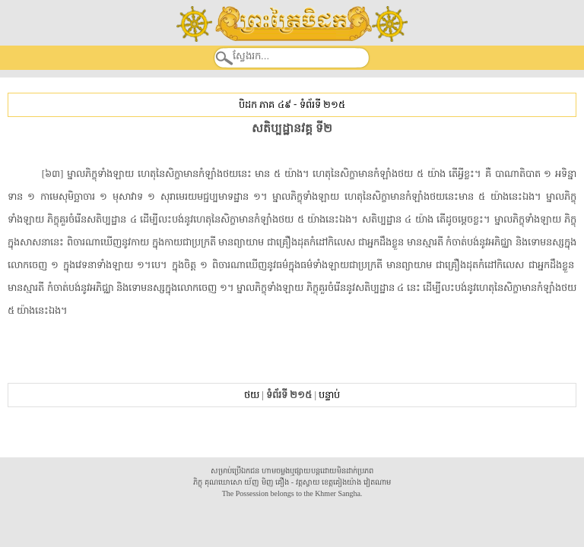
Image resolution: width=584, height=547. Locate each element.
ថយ (251, 394)
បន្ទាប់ (329, 394)
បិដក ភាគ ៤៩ (264, 104)
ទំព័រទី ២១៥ (322, 104)
